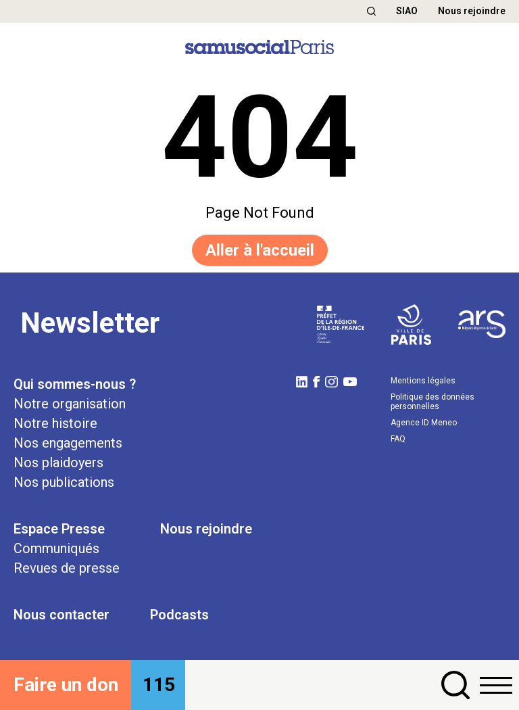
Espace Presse (59, 529)
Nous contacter (61, 615)
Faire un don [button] (66, 684)
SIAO (407, 10)
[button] (371, 11)
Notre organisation (70, 404)
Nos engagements (68, 443)
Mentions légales (423, 380)
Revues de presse (67, 568)
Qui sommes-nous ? (75, 384)
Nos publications (64, 482)
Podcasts (179, 615)
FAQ (398, 439)
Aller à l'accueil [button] (259, 250)
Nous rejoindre (471, 10)
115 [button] (159, 684)
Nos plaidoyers (58, 462)
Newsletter (89, 322)
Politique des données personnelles (432, 401)
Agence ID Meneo (424, 422)
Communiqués (56, 548)
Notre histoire (55, 423)
